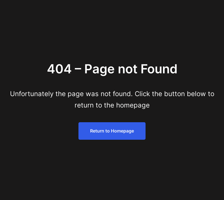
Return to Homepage (112, 131)
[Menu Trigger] (205, 11)
